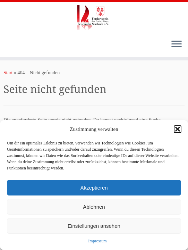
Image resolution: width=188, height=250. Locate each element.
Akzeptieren (94, 188)
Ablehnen (94, 207)
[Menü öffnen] (176, 44)
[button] (177, 129)
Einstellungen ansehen (94, 226)
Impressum (97, 241)
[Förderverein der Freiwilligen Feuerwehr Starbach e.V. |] (94, 17)
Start (7, 72)
